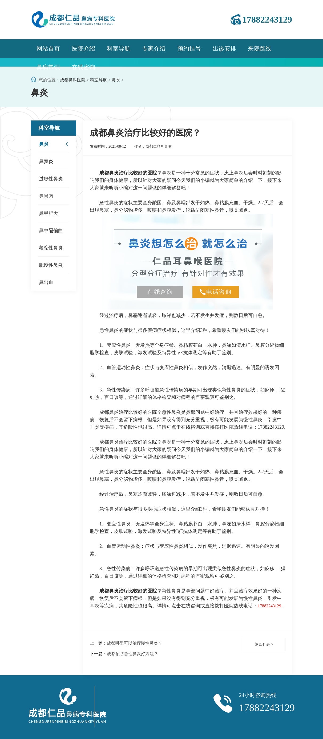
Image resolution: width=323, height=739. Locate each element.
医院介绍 (83, 48)
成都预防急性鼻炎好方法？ (132, 654)
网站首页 (48, 48)
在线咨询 (83, 67)
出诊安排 (224, 48)
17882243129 (267, 19)
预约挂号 (189, 48)
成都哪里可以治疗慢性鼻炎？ (134, 643)
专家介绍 (153, 48)
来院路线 (259, 48)
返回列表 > (264, 644)
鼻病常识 (48, 67)
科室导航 (118, 48)
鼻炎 (116, 80)
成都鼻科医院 (73, 80)
